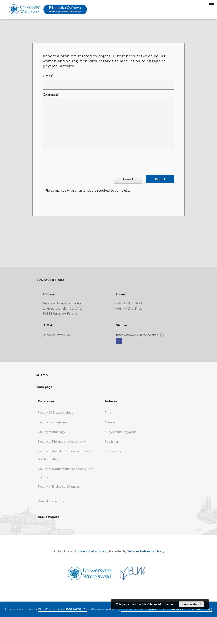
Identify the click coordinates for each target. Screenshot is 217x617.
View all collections (51, 501)
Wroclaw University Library (145, 551)
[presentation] (81, 162)
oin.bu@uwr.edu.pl (57, 335)
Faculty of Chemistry (52, 422)
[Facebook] (119, 341)
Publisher (111, 441)
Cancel (128, 179)
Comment (51, 94)
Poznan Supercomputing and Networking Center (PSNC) (166, 609)
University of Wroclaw (92, 551)
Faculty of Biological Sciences (59, 486)
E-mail (48, 76)
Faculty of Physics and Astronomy (62, 441)
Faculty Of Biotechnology (55, 412)
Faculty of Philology (51, 432)
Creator (110, 422)
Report (160, 179)
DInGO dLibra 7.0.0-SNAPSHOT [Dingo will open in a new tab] (62, 609)
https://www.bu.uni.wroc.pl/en (140, 335)
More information (161, 604)
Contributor (113, 451)
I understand (191, 604)
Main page (44, 387)
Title (108, 412)
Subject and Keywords (120, 432)
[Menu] (211, 4)
